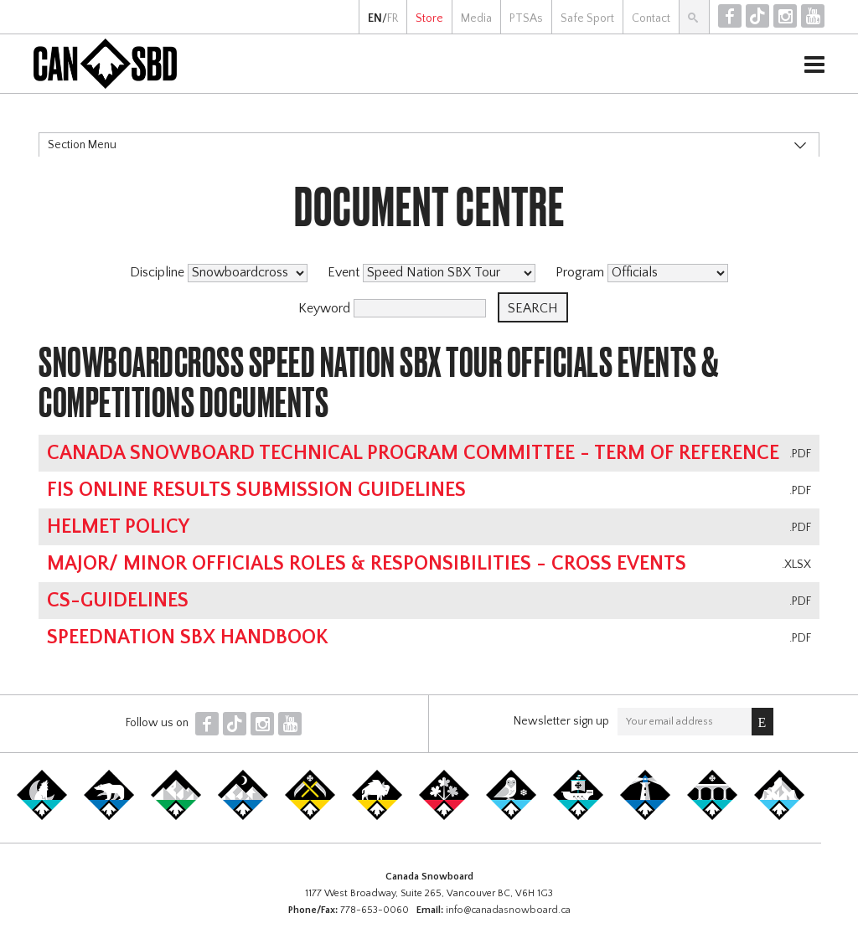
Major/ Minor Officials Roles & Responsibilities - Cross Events (366, 564)
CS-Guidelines (118, 600)
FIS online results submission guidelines (256, 490)
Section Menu (82, 145)
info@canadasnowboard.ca (508, 910)
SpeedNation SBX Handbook (187, 637)
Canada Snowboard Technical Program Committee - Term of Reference (413, 453)
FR (392, 18)
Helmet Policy (118, 527)
